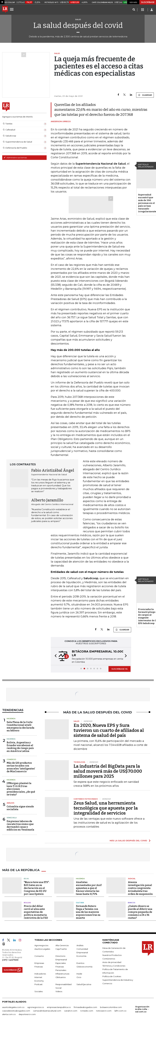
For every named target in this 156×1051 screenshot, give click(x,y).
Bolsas (27, 903)
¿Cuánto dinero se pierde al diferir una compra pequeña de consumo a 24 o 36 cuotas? (140, 912)
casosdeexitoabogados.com (16, 1011)
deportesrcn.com (27, 1014)
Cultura (80, 903)
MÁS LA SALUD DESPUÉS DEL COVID (128, 840)
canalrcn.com (70, 1011)
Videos (59, 991)
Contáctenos (108, 958)
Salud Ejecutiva (84, 984)
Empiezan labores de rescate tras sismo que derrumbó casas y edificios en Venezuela (20, 825)
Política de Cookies (111, 976)
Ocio (79, 977)
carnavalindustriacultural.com (47, 1011)
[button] (55, 656)
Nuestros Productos (112, 955)
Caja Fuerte (61, 949)
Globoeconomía (84, 966)
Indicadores (40, 974)
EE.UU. (26, 879)
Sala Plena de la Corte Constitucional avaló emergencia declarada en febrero (20, 726)
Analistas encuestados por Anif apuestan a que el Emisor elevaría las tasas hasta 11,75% (89, 888)
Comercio (11, 759)
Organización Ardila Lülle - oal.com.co (142, 1009)
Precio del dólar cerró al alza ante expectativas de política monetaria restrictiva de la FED (36, 912)
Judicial (131, 879)
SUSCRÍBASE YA (119, 669)
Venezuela (12, 818)
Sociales (38, 991)
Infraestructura (62, 974)
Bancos (131, 903)
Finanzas (38, 966)
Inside (79, 974)
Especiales (61, 963)
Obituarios (61, 977)
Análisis (10, 803)
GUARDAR (145, 95)
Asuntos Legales (42, 949)
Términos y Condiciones (113, 966)
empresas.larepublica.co (59, 1007)
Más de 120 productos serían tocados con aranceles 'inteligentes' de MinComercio (21, 767)
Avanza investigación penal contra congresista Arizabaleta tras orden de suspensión (140, 888)
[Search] (134, 9)
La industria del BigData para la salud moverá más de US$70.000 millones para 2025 (108, 771)
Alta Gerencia (62, 945)
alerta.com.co (9, 1014)
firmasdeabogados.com (85, 1007)
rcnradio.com (86, 1011)
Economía (81, 956)
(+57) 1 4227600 (10, 960)
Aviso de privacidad (111, 962)
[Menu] (12, 9)
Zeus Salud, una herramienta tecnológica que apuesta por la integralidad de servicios (106, 808)
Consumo (39, 956)
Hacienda (11, 719)
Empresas (39, 963)
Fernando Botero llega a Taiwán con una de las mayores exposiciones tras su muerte (88, 912)
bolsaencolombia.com (111, 1007)
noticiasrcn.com (103, 1011)
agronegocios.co (35, 1007)
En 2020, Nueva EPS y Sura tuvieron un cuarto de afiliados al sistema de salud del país (109, 730)
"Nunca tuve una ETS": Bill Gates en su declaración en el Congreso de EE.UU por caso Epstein (36, 888)
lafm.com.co (120, 1011)
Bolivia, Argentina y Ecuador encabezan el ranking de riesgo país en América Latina (20, 746)
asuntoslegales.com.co (13, 1007)
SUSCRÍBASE (148, 2)
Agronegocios (41, 945)
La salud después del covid (78, 25)
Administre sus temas (15, 157)
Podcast (38, 984)
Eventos (80, 963)
